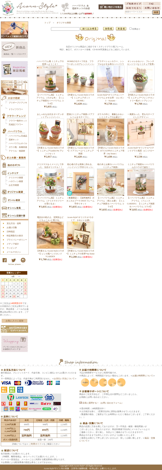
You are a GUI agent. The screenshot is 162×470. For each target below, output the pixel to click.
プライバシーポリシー (17, 240)
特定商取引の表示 (15, 235)
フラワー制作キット (18, 121)
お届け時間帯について (142, 375)
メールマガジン (14, 252)
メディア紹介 (13, 244)
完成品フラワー (16, 124)
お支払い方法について (64, 378)
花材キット (14, 139)
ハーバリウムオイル (18, 143)
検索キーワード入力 (133, 12)
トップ (47, 22)
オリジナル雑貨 (64, 22)
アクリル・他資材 (17, 151)
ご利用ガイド (34, 444)
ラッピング (12, 248)
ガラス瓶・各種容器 (18, 147)
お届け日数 (12, 227)
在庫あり (134, 29)
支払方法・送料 (14, 223)
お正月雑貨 (14, 185)
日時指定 (11, 231)
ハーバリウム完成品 (18, 136)
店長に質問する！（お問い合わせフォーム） (101, 403)
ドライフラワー (16, 109)
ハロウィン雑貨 (16, 181)
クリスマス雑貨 (16, 177)
